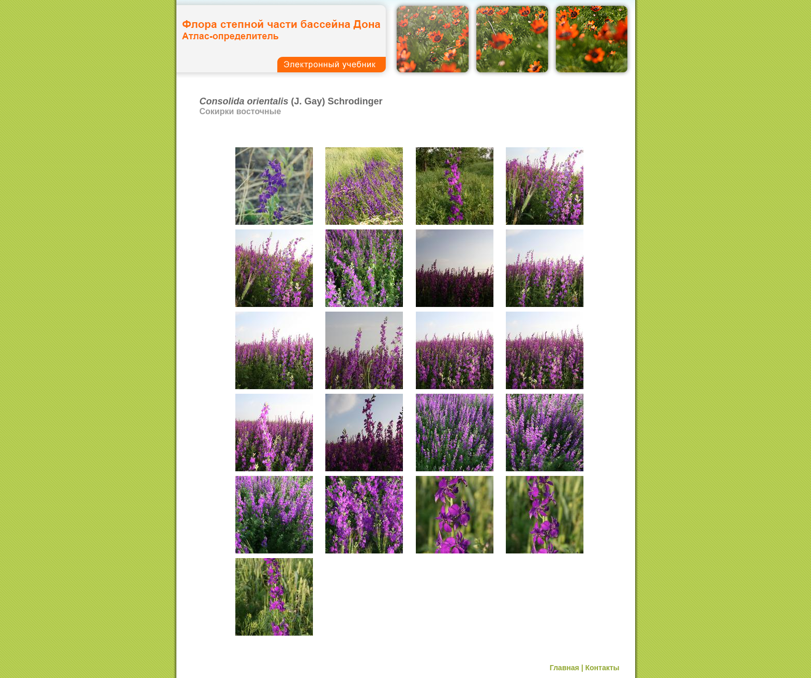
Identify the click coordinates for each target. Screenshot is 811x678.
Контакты (602, 668)
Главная (564, 668)
